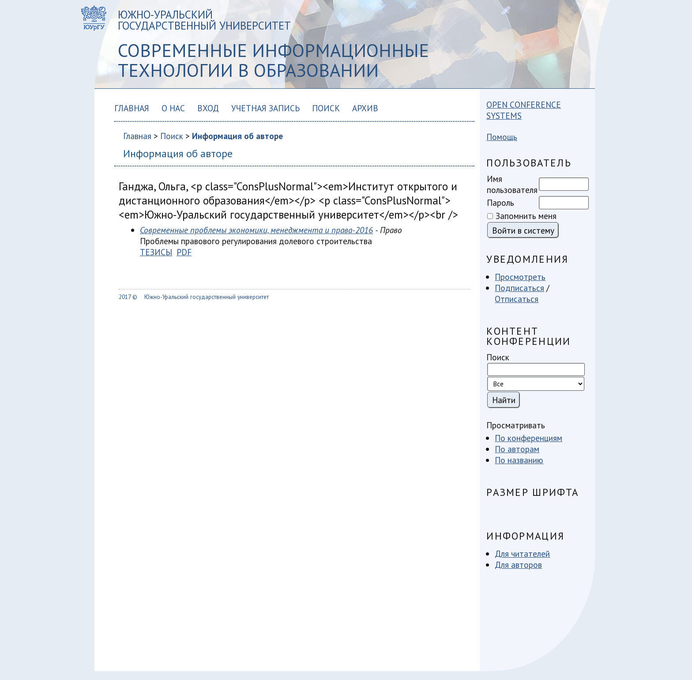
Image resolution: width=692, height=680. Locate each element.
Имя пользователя (512, 184)
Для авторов (518, 564)
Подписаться (519, 287)
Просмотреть (520, 276)
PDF (184, 251)
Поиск (326, 107)
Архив (365, 107)
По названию (519, 459)
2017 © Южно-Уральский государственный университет (194, 297)
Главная (131, 107)
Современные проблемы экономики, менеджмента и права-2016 (256, 229)
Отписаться (516, 298)
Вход (208, 107)
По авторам (517, 448)
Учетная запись (265, 107)
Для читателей (522, 553)
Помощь (501, 136)
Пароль (500, 202)
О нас (173, 107)
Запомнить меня (526, 215)
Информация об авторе (237, 135)
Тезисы (156, 251)
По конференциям (528, 437)
